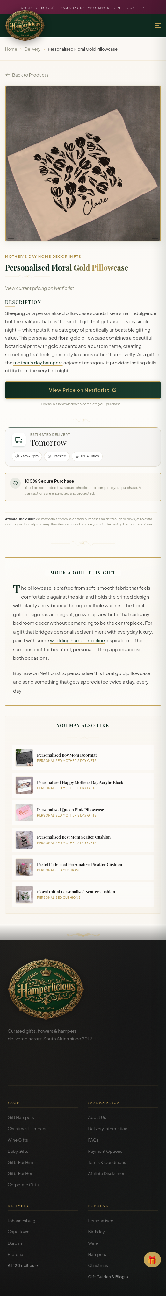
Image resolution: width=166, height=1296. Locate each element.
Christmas (98, 1235)
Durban (15, 1213)
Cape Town (18, 1201)
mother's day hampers (38, 362)
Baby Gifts (18, 1121)
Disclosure (100, 1286)
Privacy (79, 1286)
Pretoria (15, 1224)
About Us (97, 1087)
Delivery (32, 49)
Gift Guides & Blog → (108, 1246)
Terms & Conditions (107, 1132)
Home (11, 49)
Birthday (96, 1201)
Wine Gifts (18, 1110)
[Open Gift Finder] (152, 1259)
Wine (93, 1213)
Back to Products (26, 75)
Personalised (101, 1190)
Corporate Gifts (23, 1154)
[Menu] (158, 26)
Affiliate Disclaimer (106, 1143)
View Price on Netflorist (83, 390)
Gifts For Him (20, 1132)
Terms (62, 1286)
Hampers (97, 1224)
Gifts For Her (20, 1143)
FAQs (93, 1110)
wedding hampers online (77, 640)
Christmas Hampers (27, 1098)
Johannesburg (21, 1190)
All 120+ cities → (23, 1235)
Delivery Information (107, 1098)
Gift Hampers (21, 1087)
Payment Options (105, 1121)
